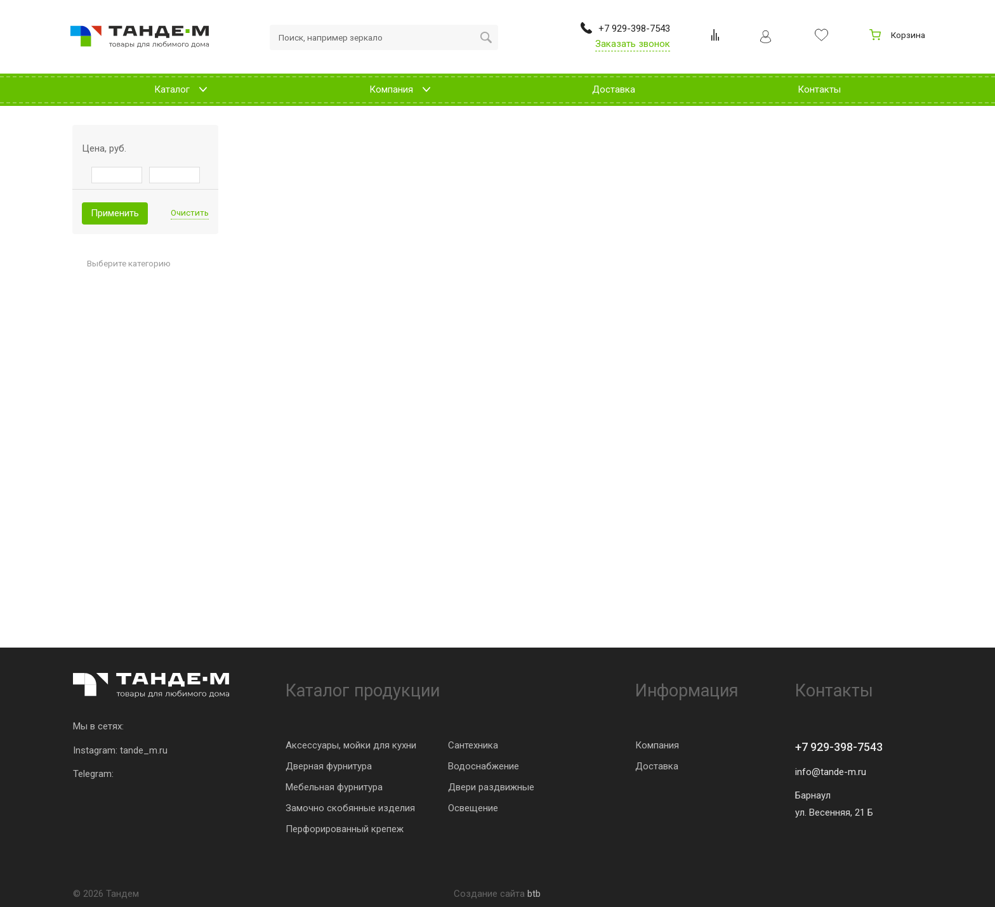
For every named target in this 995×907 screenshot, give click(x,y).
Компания (657, 745)
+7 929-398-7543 (839, 747)
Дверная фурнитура (329, 766)
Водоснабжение (483, 766)
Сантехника (473, 745)
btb (534, 893)
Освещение (473, 808)
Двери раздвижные (491, 787)
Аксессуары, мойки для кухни (351, 745)
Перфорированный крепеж (345, 829)
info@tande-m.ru (830, 772)
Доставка (656, 766)
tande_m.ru (144, 750)
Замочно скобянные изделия (350, 808)
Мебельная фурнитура (334, 787)
